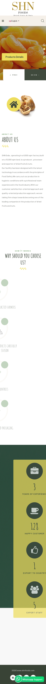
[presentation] (14, 74)
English (13, 21)
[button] (44, 44)
